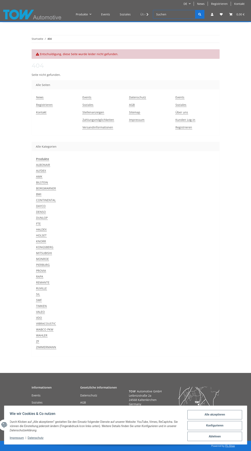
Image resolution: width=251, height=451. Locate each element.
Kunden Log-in (185, 120)
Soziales (125, 14)
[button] (212, 14)
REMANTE (42, 282)
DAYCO (41, 206)
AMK (39, 176)
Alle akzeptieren (214, 415)
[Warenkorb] (237, 14)
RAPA (39, 276)
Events (105, 14)
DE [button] (185, 4)
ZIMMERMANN (46, 347)
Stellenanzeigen (93, 112)
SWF (39, 300)
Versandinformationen (97, 127)
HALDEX (41, 229)
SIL (38, 294)
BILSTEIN (42, 182)
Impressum (136, 120)
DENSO (41, 212)
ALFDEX (41, 171)
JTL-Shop (230, 446)
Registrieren (219, 4)
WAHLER (41, 335)
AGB (132, 105)
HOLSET (41, 235)
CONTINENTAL (46, 200)
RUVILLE (41, 288)
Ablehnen (214, 436)
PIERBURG (43, 265)
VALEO (40, 312)
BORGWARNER (46, 188)
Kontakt (239, 4)
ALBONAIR (43, 165)
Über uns (181, 112)
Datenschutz (137, 97)
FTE (38, 224)
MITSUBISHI (44, 253)
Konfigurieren (213, 426)
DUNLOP (42, 218)
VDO (39, 318)
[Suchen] (174, 14)
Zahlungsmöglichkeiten (98, 120)
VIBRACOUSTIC (46, 323)
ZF (37, 341)
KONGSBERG (44, 247)
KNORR (41, 241)
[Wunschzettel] (221, 14)
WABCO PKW (44, 329)
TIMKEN (41, 306)
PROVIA (41, 271)
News (201, 4)
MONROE (42, 259)
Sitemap (134, 112)
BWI (38, 194)
